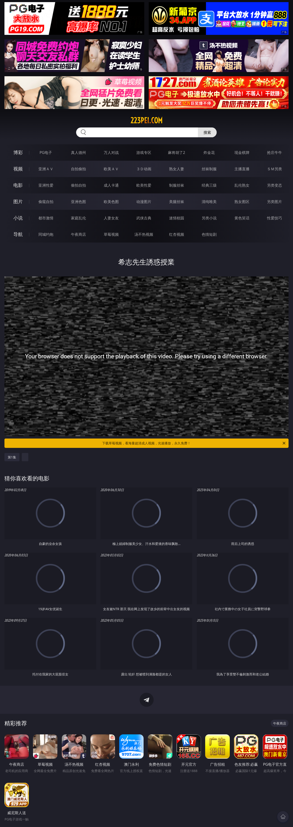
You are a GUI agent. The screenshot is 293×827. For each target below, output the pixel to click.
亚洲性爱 (45, 185)
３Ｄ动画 (143, 168)
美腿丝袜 (176, 201)
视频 (18, 169)
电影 (18, 185)
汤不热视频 (143, 234)
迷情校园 (176, 218)
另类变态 (274, 185)
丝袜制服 (209, 168)
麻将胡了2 (176, 152)
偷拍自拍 (78, 185)
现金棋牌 (241, 152)
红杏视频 (176, 234)
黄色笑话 (241, 218)
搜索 (207, 132)
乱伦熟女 (241, 185)
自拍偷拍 (78, 168)
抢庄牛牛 (274, 152)
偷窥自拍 (45, 201)
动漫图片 (143, 201)
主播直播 (241, 168)
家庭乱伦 (78, 218)
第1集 (12, 457)
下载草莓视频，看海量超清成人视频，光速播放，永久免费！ (194, 443)
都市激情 (45, 218)
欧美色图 (111, 201)
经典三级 (209, 185)
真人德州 (78, 152)
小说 (18, 218)
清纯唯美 (209, 201)
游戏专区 (143, 152)
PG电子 (46, 152)
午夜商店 (78, 234)
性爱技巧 (274, 218)
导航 (18, 234)
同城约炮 (45, 234)
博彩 (18, 152)
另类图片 (274, 201)
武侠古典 (143, 218)
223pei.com (146, 120)
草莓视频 (111, 234)
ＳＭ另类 (274, 168)
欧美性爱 (143, 185)
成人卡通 (111, 185)
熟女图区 (241, 201)
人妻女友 (111, 218)
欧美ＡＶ (111, 168)
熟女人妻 (176, 168)
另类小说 (209, 218)
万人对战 (111, 152)
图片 (18, 201)
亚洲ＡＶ (45, 168)
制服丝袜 (176, 185)
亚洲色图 (78, 201)
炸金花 (209, 152)
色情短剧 (209, 234)
